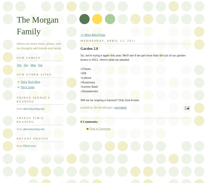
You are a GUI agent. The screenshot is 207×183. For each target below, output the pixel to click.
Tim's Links (28, 87)
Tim (19, 65)
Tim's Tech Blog (30, 81)
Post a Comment (100, 128)
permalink (121, 107)
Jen (26, 65)
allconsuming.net (33, 108)
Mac (33, 65)
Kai (40, 65)
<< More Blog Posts (93, 34)
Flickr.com (29, 145)
